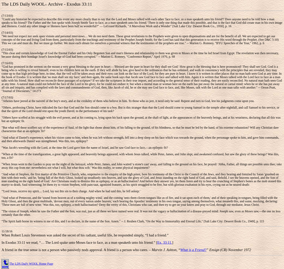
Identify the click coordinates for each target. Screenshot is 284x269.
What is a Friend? (193, 250)
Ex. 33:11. (164, 242)
